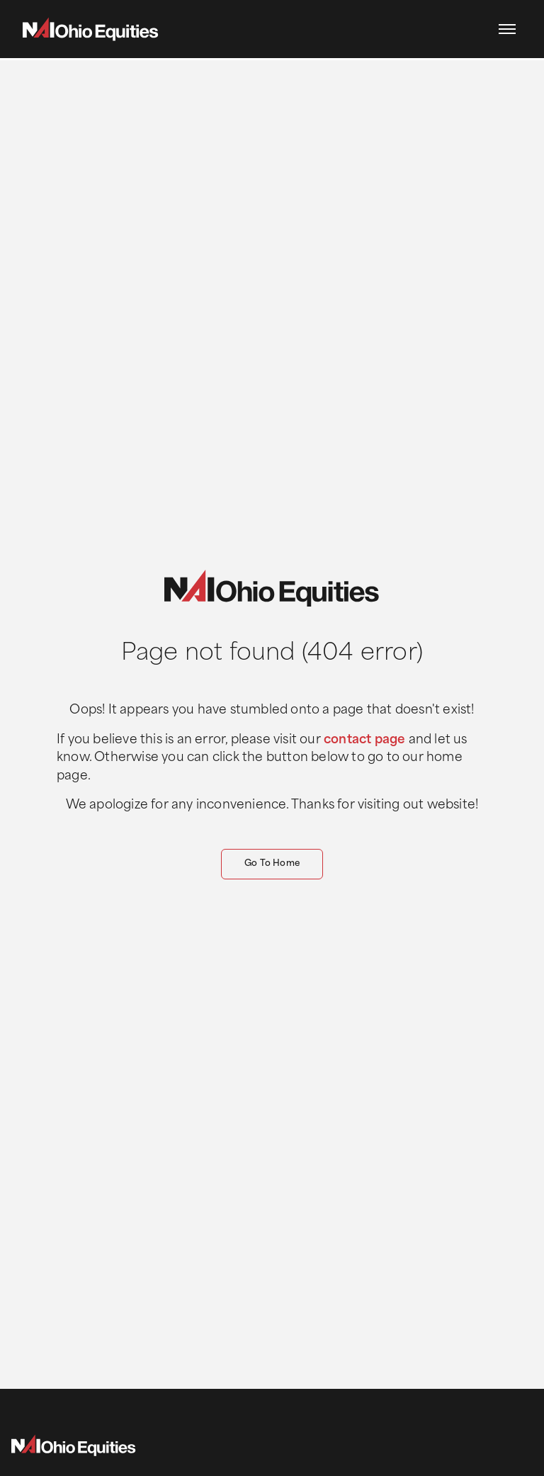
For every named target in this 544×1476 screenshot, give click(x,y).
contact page (364, 740)
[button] (507, 29)
